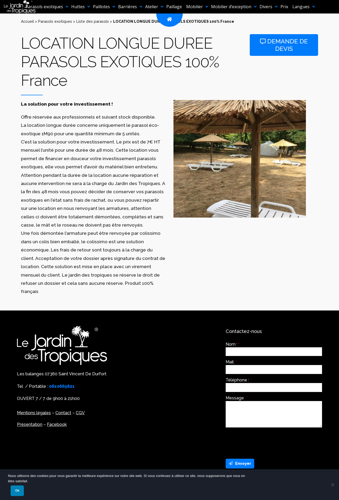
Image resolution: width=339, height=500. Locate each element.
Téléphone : (239, 380)
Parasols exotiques (55, 21)
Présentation (29, 424)
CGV (80, 412)
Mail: (231, 362)
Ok (17, 490)
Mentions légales (34, 412)
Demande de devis (284, 45)
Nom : (233, 344)
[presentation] (266, 441)
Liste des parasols (92, 21)
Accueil (27, 21)
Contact (63, 412)
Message (236, 398)
